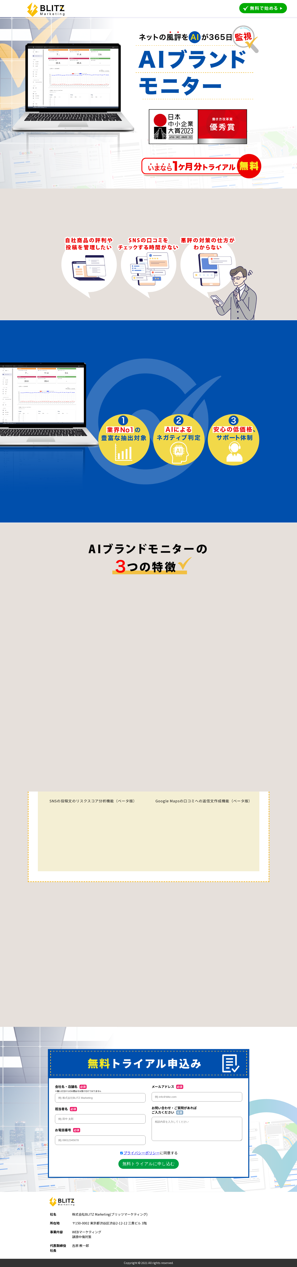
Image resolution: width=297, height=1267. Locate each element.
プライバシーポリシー (141, 1152)
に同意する (150, 1152)
